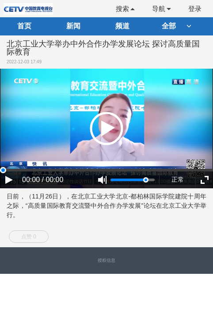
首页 (24, 26)
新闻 (73, 26)
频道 (122, 26)
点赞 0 (28, 236)
